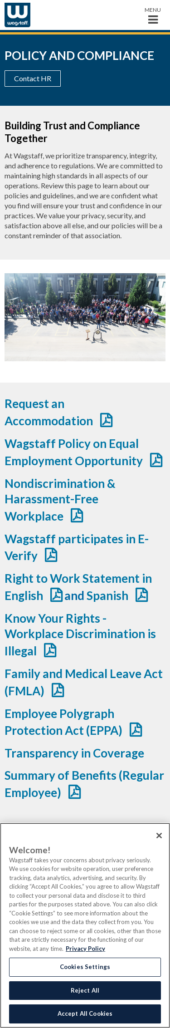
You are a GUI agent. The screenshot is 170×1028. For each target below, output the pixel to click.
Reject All (85, 990)
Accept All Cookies (85, 1013)
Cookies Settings (85, 966)
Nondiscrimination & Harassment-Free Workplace (60, 499)
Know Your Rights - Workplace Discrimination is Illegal (80, 634)
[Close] (159, 836)
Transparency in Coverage (74, 753)
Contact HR (32, 78)
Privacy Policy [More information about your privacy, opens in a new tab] (85, 948)
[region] (85, 925)
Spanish (107, 595)
